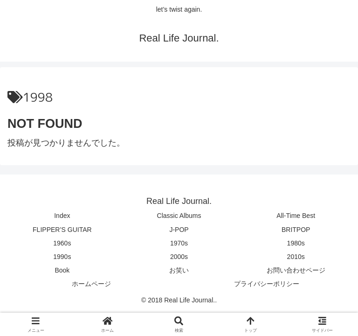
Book (62, 270)
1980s (296, 243)
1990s (62, 256)
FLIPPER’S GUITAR (62, 229)
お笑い (179, 270)
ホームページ (91, 283)
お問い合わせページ (296, 270)
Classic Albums (179, 215)
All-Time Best (295, 215)
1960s (62, 243)
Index (62, 215)
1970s (179, 243)
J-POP (178, 229)
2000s (179, 256)
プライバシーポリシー (266, 283)
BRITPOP (296, 229)
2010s (296, 256)
